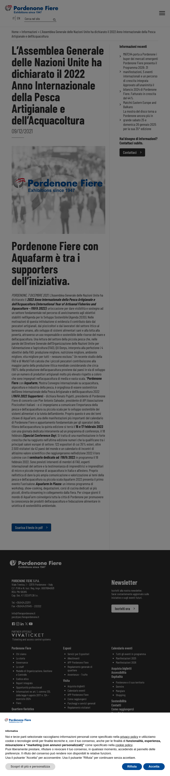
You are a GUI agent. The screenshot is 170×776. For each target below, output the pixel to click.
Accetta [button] (154, 766)
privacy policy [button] (129, 736)
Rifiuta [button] (132, 766)
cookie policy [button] (123, 745)
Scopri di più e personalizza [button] (30, 766)
